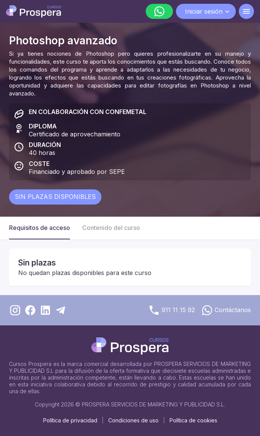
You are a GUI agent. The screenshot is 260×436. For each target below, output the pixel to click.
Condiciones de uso (133, 420)
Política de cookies (193, 420)
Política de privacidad (70, 420)
